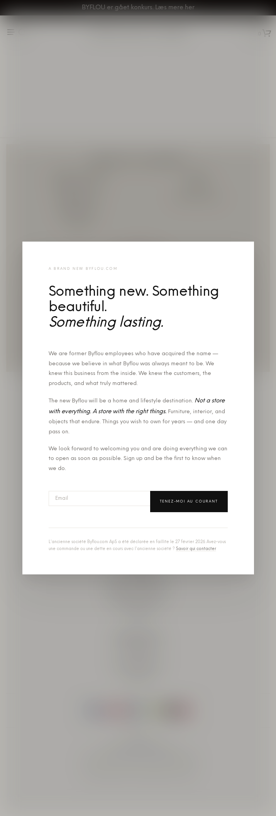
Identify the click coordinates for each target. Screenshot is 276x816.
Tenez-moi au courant (189, 501)
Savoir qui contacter (196, 549)
